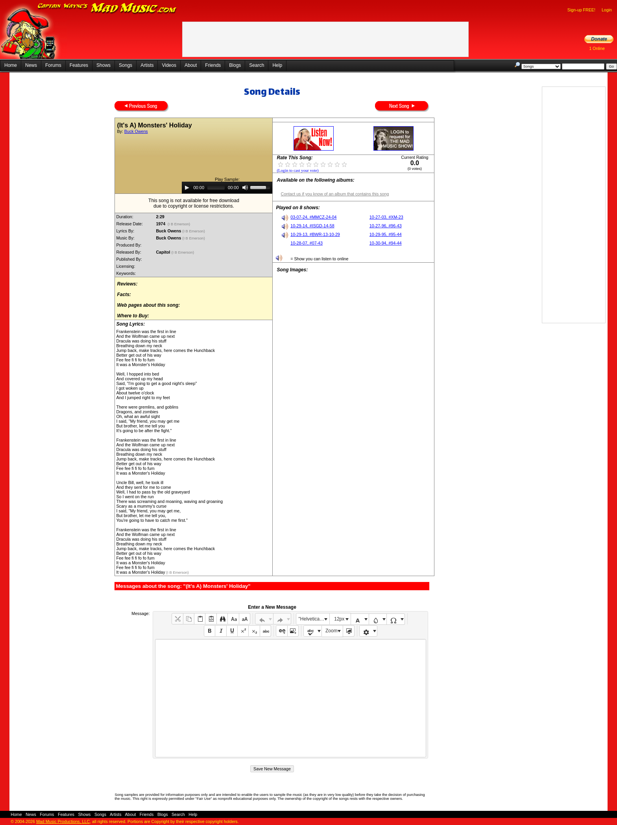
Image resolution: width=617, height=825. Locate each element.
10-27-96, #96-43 (385, 225)
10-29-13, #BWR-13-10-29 (315, 234)
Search (256, 65)
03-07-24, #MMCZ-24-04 (313, 217)
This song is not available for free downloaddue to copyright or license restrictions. (193, 203)
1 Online (597, 48)
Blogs (235, 65)
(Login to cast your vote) (297, 170)
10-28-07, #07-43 (306, 243)
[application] (227, 187)
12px (339, 619)
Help (277, 65)
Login (607, 9)
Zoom (331, 630)
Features (79, 65)
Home (10, 65)
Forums (53, 65)
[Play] (187, 187)
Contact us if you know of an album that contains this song (335, 194)
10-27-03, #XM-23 (386, 217)
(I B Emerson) (178, 224)
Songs (125, 65)
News (31, 65)
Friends (213, 65)
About (191, 65)
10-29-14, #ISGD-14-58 (312, 225)
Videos (169, 65)
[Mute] (245, 187)
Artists (146, 65)
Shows (103, 65)
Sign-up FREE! (581, 9)
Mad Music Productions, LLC (63, 821)
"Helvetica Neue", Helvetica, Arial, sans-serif (314, 619)
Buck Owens (136, 131)
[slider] (216, 188)
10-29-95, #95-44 (385, 234)
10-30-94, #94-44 (385, 243)
